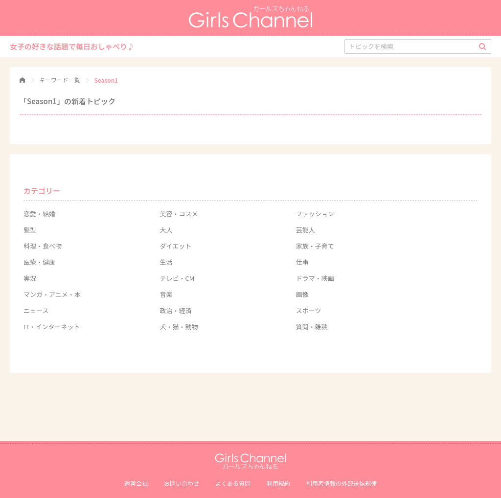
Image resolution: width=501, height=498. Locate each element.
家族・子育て (315, 245)
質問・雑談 (312, 326)
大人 (165, 229)
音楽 (165, 294)
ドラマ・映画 (315, 278)
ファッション (315, 213)
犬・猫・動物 (178, 326)
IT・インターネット (51, 326)
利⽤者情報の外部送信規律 (341, 483)
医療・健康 (39, 262)
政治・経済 (175, 310)
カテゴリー (41, 190)
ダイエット (175, 245)
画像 (302, 294)
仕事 (302, 262)
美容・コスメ (178, 213)
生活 (165, 262)
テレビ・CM (176, 278)
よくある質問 (232, 483)
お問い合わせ (181, 483)
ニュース (35, 310)
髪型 (29, 229)
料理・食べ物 (42, 245)
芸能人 (305, 229)
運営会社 (136, 483)
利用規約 (278, 483)
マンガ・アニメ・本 (52, 294)
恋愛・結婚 (39, 213)
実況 (29, 278)
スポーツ (308, 310)
